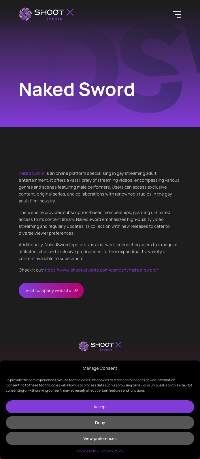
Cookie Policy (88, 451)
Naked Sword (32, 173)
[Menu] (177, 14)
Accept (100, 406)
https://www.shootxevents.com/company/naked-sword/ (101, 270)
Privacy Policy (112, 451)
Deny (100, 422)
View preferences (100, 438)
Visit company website (48, 290)
